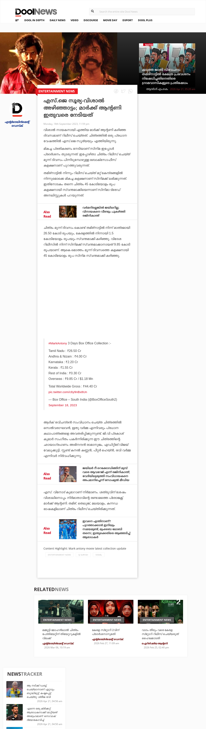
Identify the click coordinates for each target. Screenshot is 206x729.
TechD (60, 688)
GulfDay (92, 704)
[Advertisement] (87, 300)
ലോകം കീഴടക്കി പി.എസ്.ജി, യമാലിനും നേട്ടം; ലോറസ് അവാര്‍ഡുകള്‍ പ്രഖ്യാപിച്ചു (178, 237)
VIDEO (74, 20)
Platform (124, 688)
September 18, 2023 (62, 405)
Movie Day (124, 693)
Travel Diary (95, 688)
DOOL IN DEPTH (34, 20)
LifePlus (92, 693)
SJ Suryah (83, 562)
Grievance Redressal (25, 710)
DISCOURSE (91, 20)
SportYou (93, 699)
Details (61, 704)
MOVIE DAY (110, 20)
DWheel (61, 693)
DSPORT (127, 20)
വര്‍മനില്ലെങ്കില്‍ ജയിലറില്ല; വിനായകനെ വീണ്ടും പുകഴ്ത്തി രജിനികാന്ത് (107, 211)
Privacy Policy (21, 694)
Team (13, 689)
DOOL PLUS (145, 20)
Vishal (99, 562)
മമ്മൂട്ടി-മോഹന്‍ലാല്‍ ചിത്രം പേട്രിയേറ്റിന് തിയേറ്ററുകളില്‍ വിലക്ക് (60, 642)
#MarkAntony (57, 343)
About (14, 684)
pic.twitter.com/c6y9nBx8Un (68, 392)
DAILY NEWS (57, 20)
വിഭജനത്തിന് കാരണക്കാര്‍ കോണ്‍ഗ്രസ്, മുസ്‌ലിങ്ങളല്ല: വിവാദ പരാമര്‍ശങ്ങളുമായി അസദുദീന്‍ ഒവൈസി (180, 283)
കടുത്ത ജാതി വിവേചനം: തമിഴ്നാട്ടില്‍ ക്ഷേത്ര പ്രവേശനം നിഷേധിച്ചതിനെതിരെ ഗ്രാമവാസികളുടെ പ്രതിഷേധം (166, 76)
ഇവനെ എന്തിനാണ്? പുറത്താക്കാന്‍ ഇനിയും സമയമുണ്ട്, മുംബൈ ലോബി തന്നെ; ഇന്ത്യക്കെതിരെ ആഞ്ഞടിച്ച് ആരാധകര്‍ (105, 537)
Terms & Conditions (25, 699)
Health (61, 699)
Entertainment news (59, 562)
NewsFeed (124, 699)
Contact (16, 704)
